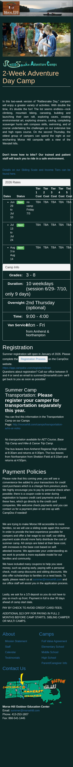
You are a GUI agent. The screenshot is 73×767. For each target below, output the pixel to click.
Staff (8, 646)
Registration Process (33, 359)
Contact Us (14, 668)
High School (49, 657)
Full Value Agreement (54, 641)
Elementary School (53, 646)
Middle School (50, 652)
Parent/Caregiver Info (54, 663)
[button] (8, 40)
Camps (46, 634)
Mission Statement (16, 641)
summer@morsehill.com (47, 579)
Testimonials (12, 657)
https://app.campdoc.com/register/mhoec (27, 367)
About (9, 634)
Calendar (10, 652)
